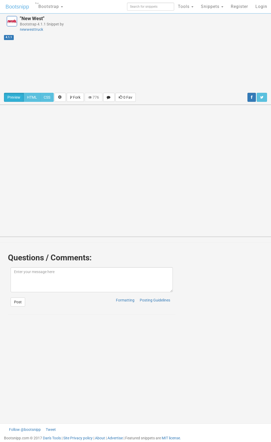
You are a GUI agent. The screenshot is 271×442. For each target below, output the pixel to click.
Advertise (115, 438)
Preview (13, 97)
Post (18, 302)
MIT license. (171, 438)
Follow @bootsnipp (25, 429)
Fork (75, 97)
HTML (32, 97)
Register (239, 6)
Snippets (212, 6)
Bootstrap (49, 5)
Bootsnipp (17, 7)
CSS (47, 97)
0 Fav (125, 97)
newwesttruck (31, 29)
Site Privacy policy (78, 438)
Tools (185, 6)
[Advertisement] (182, 53)
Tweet (51, 429)
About (100, 438)
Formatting (125, 300)
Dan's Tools (52, 438)
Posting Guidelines (155, 300)
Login (261, 6)
